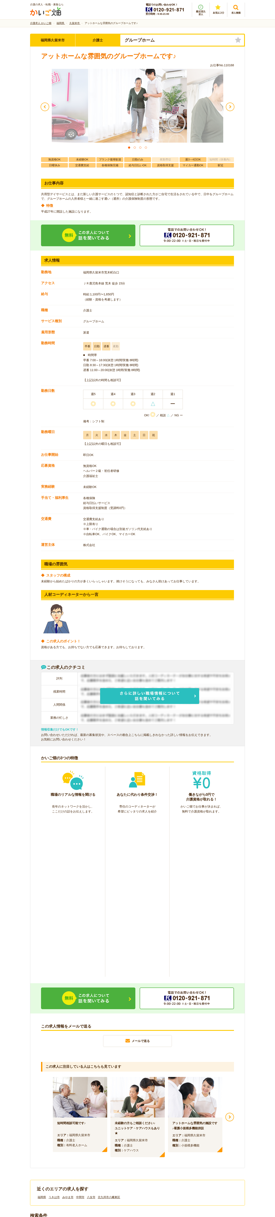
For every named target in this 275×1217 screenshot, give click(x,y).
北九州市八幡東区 (109, 1038)
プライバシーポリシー (157, 1145)
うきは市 (54, 1038)
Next (229, 958)
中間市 (80, 1038)
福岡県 (42, 1038)
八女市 (91, 1038)
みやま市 (67, 1038)
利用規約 (94, 1145)
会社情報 (40, 1145)
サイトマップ (205, 1145)
